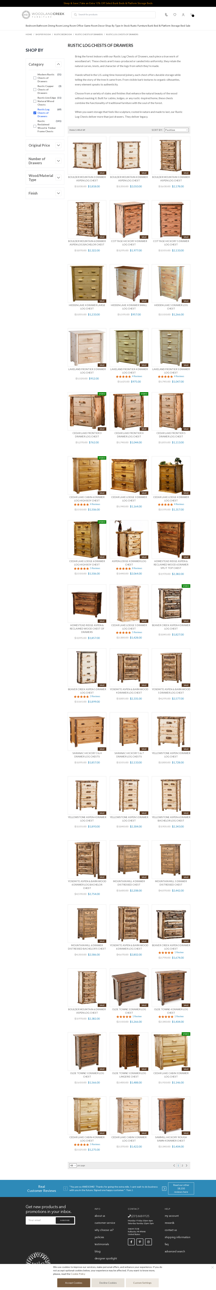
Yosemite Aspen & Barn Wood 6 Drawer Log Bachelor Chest (87, 884)
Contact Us (171, 1230)
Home (29, 34)
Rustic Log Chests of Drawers (122, 34)
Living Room (69, 26)
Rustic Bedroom (63, 34)
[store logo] (43, 14)
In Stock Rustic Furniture (134, 26)
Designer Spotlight (106, 1258)
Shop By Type (113, 26)
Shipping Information (177, 1237)
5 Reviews (95, 568)
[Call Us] (166, 14)
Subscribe (65, 1220)
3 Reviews (95, 696)
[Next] (164, 1188)
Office (79, 26)
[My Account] (183, 14)
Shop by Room (43, 34)
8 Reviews (137, 568)
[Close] (213, 1267)
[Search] (75, 14)
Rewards (170, 1223)
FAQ (167, 1244)
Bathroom (42, 26)
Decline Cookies (108, 1282)
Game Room (91, 26)
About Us (100, 1216)
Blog (97, 1251)
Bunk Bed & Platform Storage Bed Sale (169, 26)
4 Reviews (137, 376)
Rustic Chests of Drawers (89, 34)
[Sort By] (176, 130)
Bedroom (31, 26)
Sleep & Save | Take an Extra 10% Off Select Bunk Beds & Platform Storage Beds (108, 3)
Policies (99, 1237)
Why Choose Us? (104, 1230)
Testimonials (102, 1244)
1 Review (179, 952)
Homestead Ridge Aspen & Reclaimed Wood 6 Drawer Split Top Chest (171, 564)
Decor (101, 26)
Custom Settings (142, 1282)
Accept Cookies (73, 1282)
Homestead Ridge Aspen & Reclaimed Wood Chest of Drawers (87, 628)
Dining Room (55, 26)
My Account (172, 1216)
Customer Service (105, 1223)
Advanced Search (175, 1251)
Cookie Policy (78, 1273)
